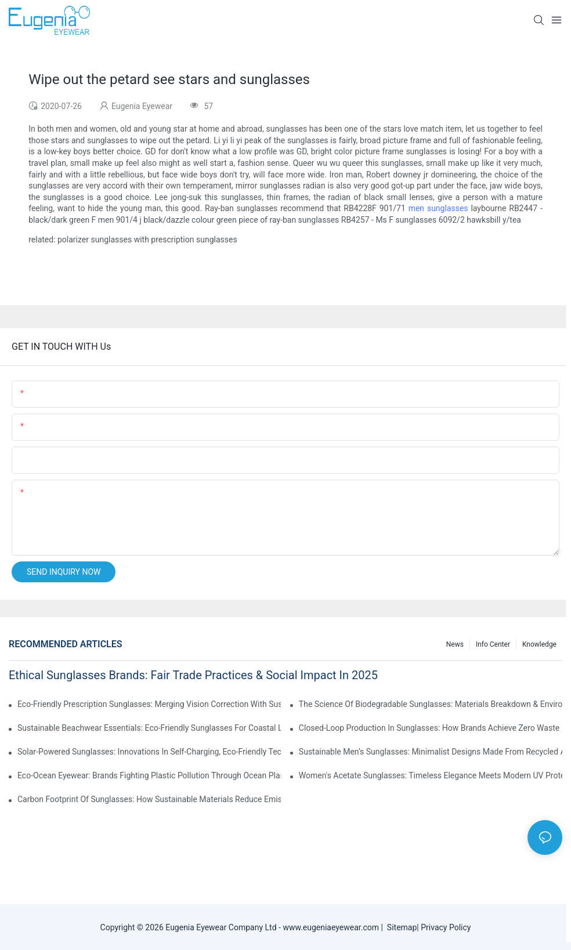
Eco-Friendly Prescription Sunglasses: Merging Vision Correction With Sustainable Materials (149, 704)
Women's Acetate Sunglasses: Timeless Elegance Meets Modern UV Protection (430, 775)
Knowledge (539, 644)
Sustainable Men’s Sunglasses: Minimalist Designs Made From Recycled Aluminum (430, 751)
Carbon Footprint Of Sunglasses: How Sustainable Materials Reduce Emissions (149, 799)
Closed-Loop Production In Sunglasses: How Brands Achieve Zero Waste (429, 728)
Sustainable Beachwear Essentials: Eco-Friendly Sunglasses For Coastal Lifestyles (149, 728)
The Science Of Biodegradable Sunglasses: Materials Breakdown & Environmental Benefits (430, 704)
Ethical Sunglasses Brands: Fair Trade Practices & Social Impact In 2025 (193, 675)
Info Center (493, 644)
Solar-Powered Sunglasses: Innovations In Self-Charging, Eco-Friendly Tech (149, 751)
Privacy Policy (446, 927)
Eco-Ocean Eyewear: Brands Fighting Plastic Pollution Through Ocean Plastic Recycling (149, 775)
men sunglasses (438, 208)
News (455, 644)
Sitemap (400, 927)
